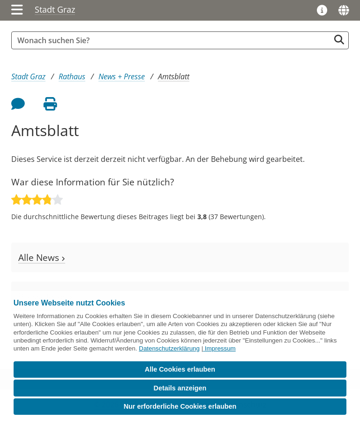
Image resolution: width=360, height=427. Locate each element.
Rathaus (72, 76)
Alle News (41, 257)
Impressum (220, 348)
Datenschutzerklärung (169, 348)
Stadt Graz (55, 9)
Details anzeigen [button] (180, 388)
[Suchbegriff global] (173, 40)
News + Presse (121, 76)
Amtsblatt (173, 76)
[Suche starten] (339, 40)
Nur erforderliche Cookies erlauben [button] (180, 406)
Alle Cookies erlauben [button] (180, 369)
